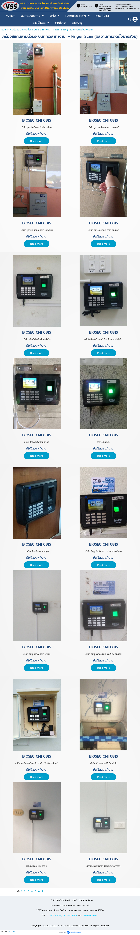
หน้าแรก (5, 29)
